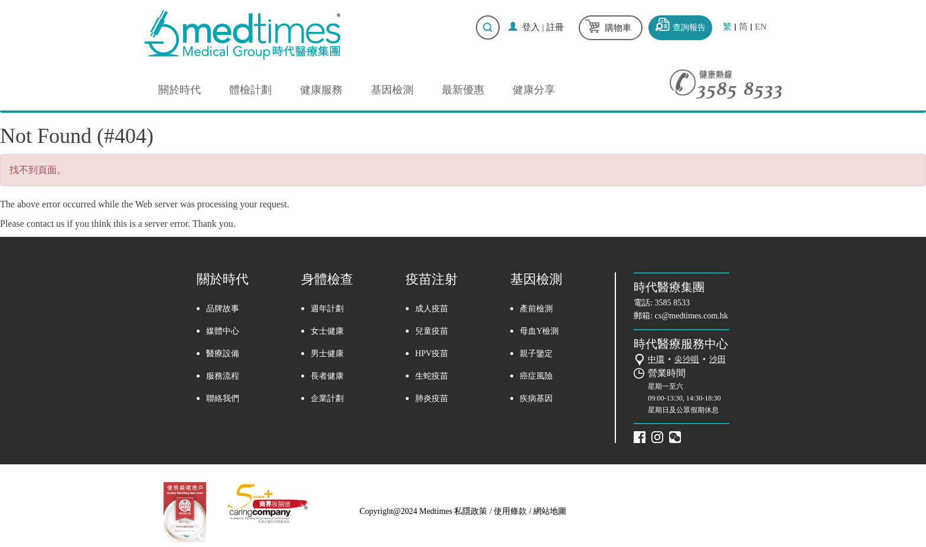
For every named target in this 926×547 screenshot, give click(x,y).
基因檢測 (392, 90)
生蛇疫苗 (431, 376)
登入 (531, 27)
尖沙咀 (686, 359)
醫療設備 (222, 353)
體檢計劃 (250, 90)
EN (761, 26)
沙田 (717, 359)
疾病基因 (536, 398)
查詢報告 (689, 27)
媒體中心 (222, 331)
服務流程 (222, 376)
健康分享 (534, 90)
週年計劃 (327, 308)
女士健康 (327, 331)
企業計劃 (327, 398)
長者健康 (327, 376)
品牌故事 (222, 308)
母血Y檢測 (539, 331)
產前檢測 (536, 308)
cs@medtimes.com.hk (691, 315)
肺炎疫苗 (431, 398)
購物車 (618, 27)
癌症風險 (536, 376)
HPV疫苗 (431, 353)
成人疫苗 (431, 308)
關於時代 (179, 90)
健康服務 (321, 90)
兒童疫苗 (431, 331)
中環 (656, 359)
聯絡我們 (222, 398)
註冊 (555, 27)
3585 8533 (672, 302)
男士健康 (327, 353)
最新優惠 (463, 90)
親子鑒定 (536, 353)
